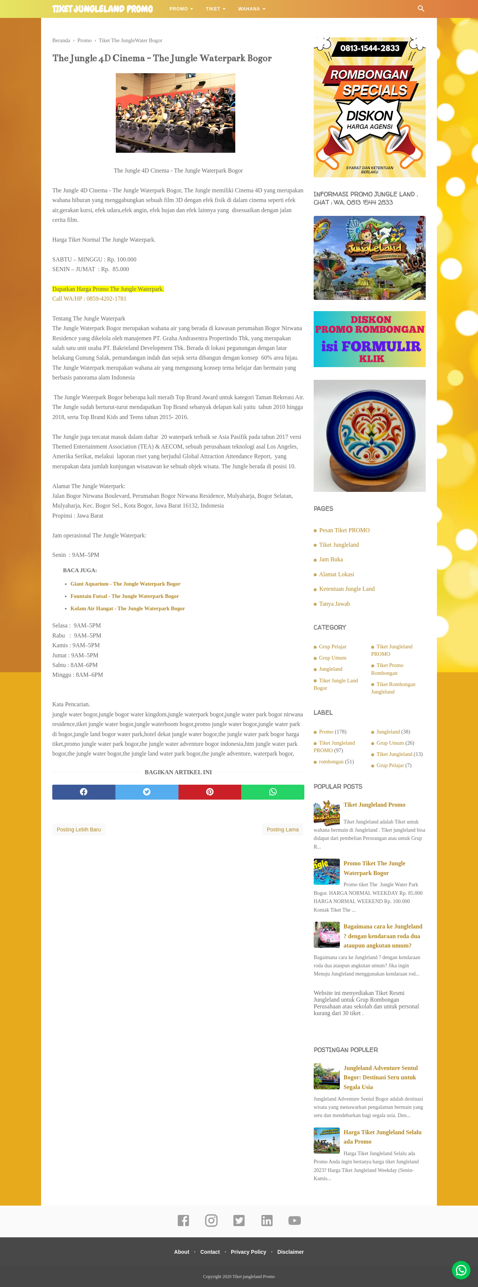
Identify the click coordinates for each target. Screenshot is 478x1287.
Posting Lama (283, 831)
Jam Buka (331, 559)
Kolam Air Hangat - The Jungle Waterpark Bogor (128, 610)
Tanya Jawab (334, 604)
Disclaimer (295, 1252)
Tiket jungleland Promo (102, 9)
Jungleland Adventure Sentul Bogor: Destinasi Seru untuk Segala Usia (381, 1077)
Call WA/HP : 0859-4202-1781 (89, 300)
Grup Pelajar (333, 646)
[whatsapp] (272, 793)
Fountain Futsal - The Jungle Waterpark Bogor (125, 598)
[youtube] (294, 1225)
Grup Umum (333, 658)
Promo (179, 9)
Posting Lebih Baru (79, 831)
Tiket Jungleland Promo (375, 804)
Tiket (213, 9)
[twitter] (147, 793)
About (177, 1252)
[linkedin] (267, 1225)
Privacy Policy (250, 1252)
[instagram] (211, 1225)
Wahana (249, 9)
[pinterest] (210, 793)
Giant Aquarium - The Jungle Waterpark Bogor (126, 586)
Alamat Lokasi (336, 574)
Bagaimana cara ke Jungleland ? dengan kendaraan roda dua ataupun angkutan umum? (383, 936)
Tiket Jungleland (339, 545)
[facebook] (83, 793)
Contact (208, 1252)
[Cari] (421, 11)
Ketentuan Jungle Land (347, 589)
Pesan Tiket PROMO (344, 530)
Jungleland (330, 669)
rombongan (331, 762)
